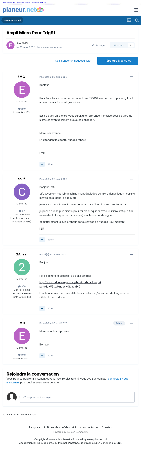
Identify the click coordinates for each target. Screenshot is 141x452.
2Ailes (21, 254)
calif (21, 179)
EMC (25, 43)
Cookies (107, 427)
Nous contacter (89, 427)
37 (22, 210)
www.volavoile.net (39, 2)
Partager (99, 45)
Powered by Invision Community (70, 432)
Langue (34, 427)
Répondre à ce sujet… (39, 397)
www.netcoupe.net (23, 2)
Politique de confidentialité (60, 427)
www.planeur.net (9, 2)
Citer (51, 164)
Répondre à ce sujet (118, 60)
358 (22, 286)
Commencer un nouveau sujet (73, 60)
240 (22, 108)
